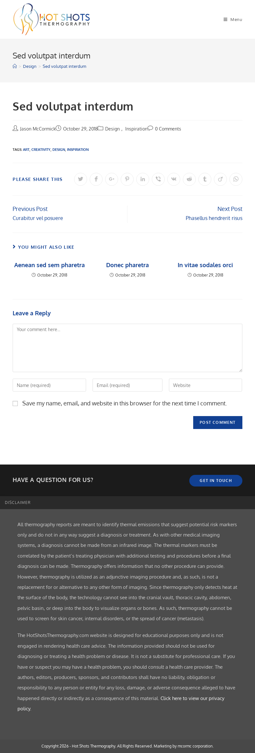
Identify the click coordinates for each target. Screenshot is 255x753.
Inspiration (136, 128)
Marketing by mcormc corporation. (184, 746)
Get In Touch (216, 480)
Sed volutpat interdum (64, 66)
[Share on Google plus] (111, 179)
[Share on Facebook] (96, 179)
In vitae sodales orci (205, 264)
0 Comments (168, 128)
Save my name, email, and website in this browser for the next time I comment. (124, 403)
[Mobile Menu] (233, 19)
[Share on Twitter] (80, 179)
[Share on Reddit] (189, 179)
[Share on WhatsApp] (235, 179)
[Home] (15, 66)
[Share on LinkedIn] (142, 179)
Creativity (40, 149)
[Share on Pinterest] (127, 179)
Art (26, 149)
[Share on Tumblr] (204, 179)
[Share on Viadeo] (220, 179)
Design (112, 128)
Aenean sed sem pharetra (49, 264)
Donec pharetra (127, 264)
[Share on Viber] (158, 179)
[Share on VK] (173, 179)
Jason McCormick (38, 128)
